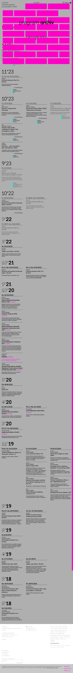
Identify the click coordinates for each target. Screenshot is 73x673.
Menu (68, 3)
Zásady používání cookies (52, 667)
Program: (36, 37)
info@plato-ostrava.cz (9, 635)
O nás (52, 640)
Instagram (5, 652)
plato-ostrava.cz (7, 636)
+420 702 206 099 (8, 633)
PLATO (36, 3)
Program (29, 22)
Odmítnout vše (67, 668)
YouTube (5, 654)
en (5, 639)
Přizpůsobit (67, 666)
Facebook (5, 650)
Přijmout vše (67, 670)
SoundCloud (6, 655)
